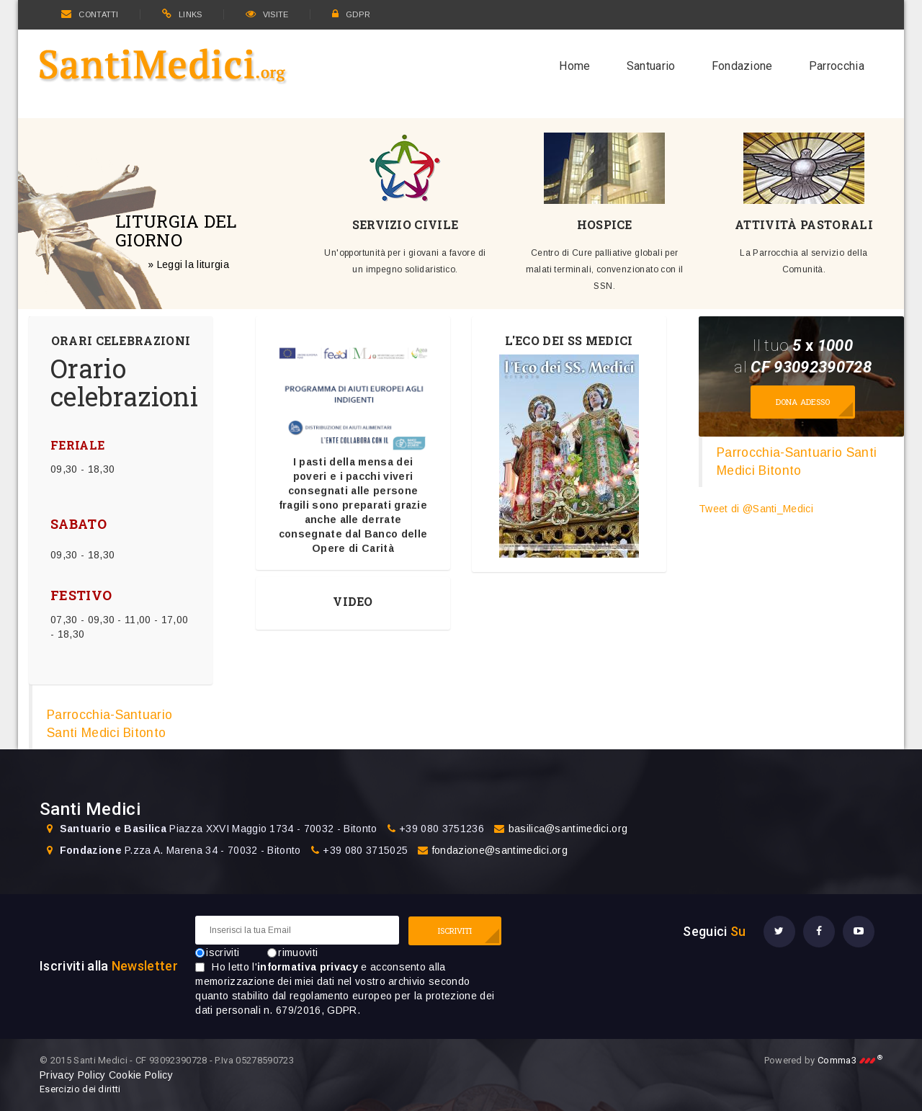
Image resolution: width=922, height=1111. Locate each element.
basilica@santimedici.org (568, 828)
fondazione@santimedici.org (500, 850)
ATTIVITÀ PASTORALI (804, 224)
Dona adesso (803, 401)
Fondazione (742, 66)
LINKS (182, 14)
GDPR (351, 14)
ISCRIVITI (455, 930)
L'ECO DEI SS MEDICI (568, 340)
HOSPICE (604, 224)
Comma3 (850, 1060)
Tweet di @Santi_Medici (756, 508)
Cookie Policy (141, 1075)
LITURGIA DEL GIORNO (176, 230)
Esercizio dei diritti (80, 1089)
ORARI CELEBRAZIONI (121, 340)
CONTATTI (90, 14)
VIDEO (353, 601)
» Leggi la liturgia (188, 263)
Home (574, 66)
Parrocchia (836, 66)
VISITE (267, 14)
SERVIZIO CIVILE (405, 224)
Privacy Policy (72, 1075)
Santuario (651, 66)
